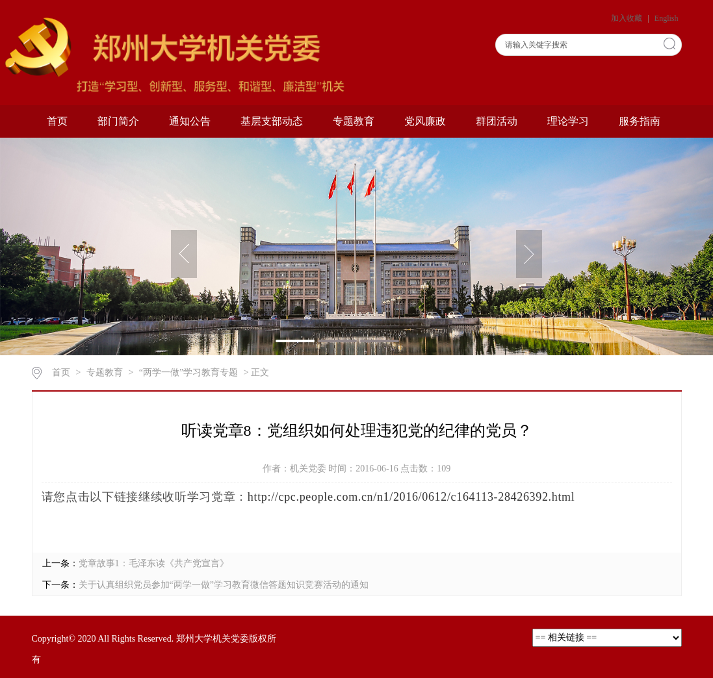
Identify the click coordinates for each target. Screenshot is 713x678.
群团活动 (496, 121)
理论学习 (568, 121)
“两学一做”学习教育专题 (188, 372)
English (667, 18)
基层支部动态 (271, 121)
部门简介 (118, 121)
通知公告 (190, 121)
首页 (57, 121)
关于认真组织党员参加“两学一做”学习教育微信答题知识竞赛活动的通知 (224, 585)
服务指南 (639, 121)
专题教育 (353, 121)
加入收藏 (627, 18)
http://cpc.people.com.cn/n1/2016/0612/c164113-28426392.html (411, 496)
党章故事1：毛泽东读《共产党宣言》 (154, 563)
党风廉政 (425, 121)
